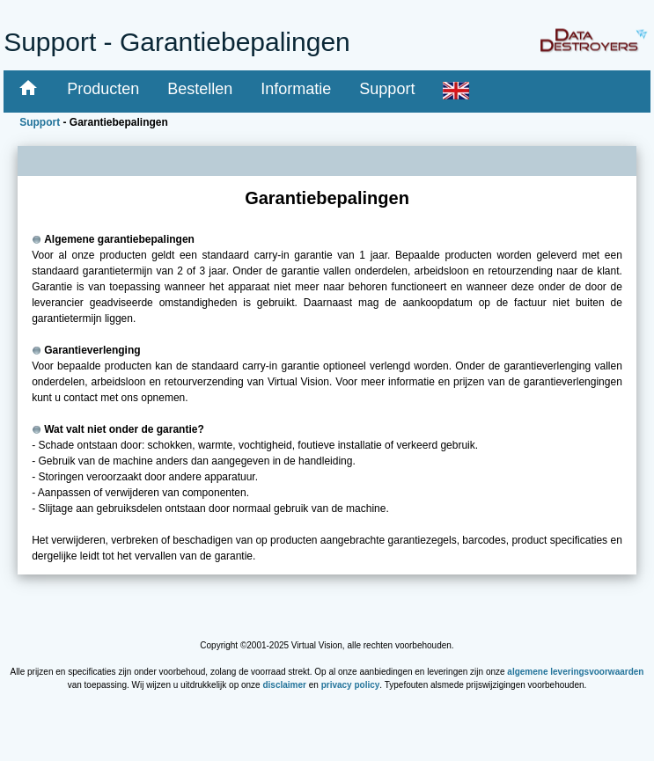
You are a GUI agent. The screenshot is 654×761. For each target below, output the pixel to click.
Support (387, 89)
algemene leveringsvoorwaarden (575, 672)
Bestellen (199, 89)
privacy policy (350, 685)
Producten (103, 89)
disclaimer (283, 685)
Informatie (296, 89)
